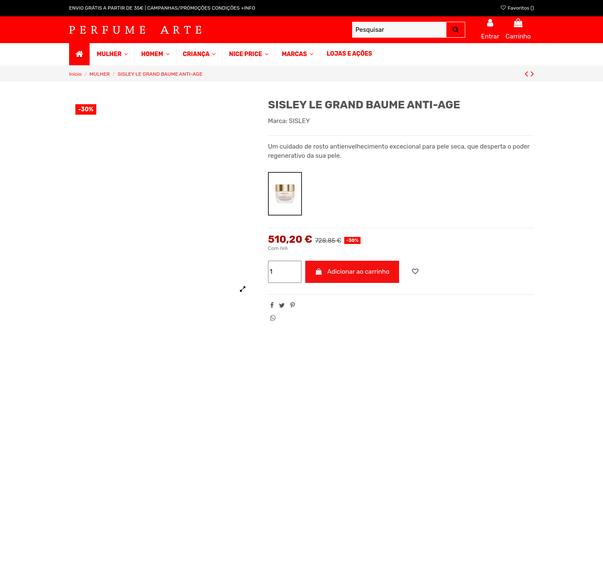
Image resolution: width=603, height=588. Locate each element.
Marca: (277, 121)
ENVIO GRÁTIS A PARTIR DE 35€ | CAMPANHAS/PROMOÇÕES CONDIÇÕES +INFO (162, 8)
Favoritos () (517, 8)
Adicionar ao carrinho (352, 271)
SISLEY (299, 121)
